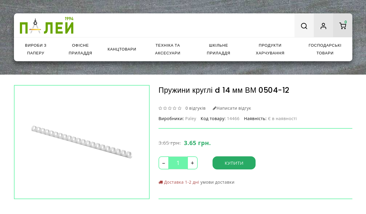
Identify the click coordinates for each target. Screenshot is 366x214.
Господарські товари (325, 49)
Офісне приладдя (80, 49)
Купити (234, 163)
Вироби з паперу (35, 49)
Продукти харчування (270, 49)
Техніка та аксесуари (167, 49)
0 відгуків (196, 108)
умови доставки (217, 182)
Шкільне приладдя (218, 49)
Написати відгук (232, 108)
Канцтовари (122, 49)
